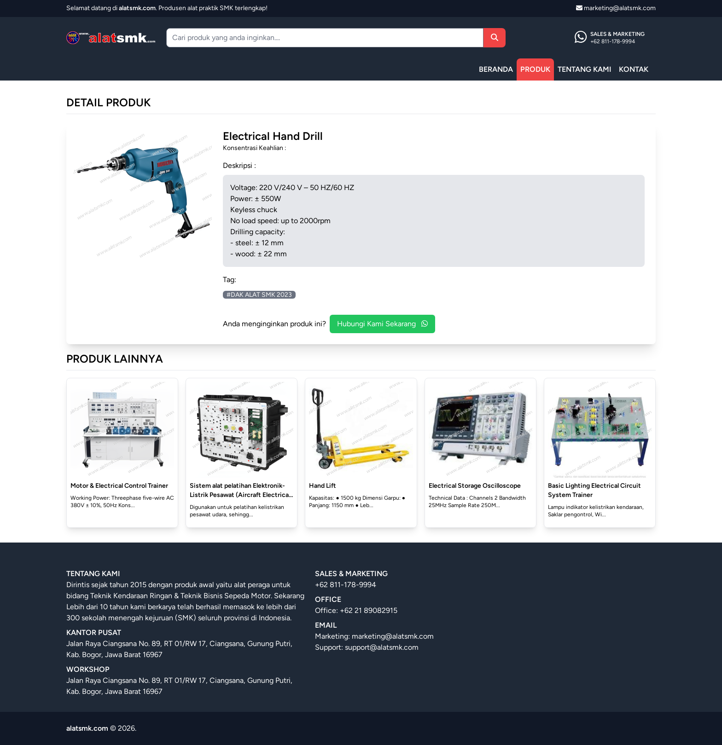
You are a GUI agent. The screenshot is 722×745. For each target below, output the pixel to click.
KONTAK (633, 69)
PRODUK (535, 69)
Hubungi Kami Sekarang (382, 323)
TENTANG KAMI (584, 69)
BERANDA (496, 69)
